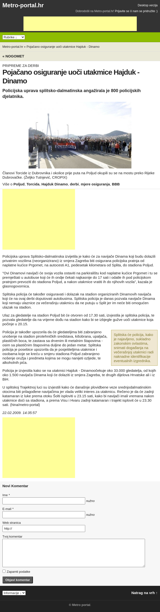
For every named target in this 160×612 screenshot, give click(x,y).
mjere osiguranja (95, 184)
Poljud (19, 184)
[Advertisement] (80, 23)
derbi (74, 184)
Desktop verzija (148, 5)
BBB (116, 184)
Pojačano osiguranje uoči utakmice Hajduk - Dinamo (63, 46)
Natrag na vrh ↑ (144, 593)
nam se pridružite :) (145, 11)
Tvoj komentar (12, 536)
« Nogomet (13, 56)
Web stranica (11, 523)
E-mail (8, 509)
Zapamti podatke (16, 571)
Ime (6, 495)
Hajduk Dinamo (54, 184)
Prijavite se (122, 11)
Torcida (33, 184)
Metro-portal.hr (23, 5)
